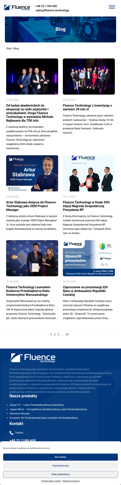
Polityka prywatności (71, 481)
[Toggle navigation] (111, 7)
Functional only (60, 465)
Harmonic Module (19, 413)
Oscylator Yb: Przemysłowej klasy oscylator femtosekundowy (43, 417)
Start (9, 48)
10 (67, 334)
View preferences (60, 474)
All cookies (60, 457)
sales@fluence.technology (52, 10)
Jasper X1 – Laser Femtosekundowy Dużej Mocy (36, 404)
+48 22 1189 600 (46, 6)
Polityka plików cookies (51, 481)
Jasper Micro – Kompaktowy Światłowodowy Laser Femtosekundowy (48, 409)
